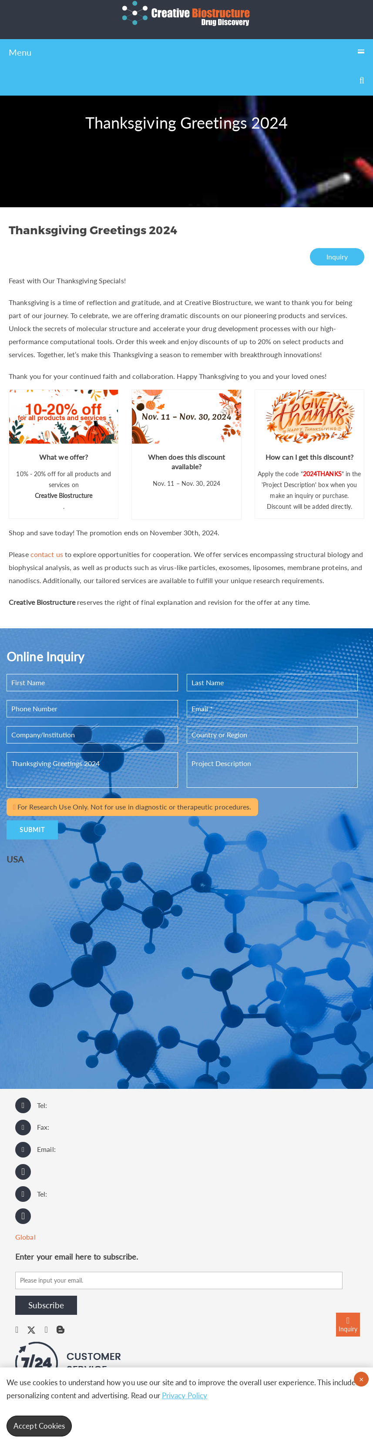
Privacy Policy (184, 1395)
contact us (46, 554)
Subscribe (46, 1305)
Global (25, 1237)
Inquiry (337, 256)
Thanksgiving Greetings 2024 (92, 770)
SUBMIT (32, 829)
